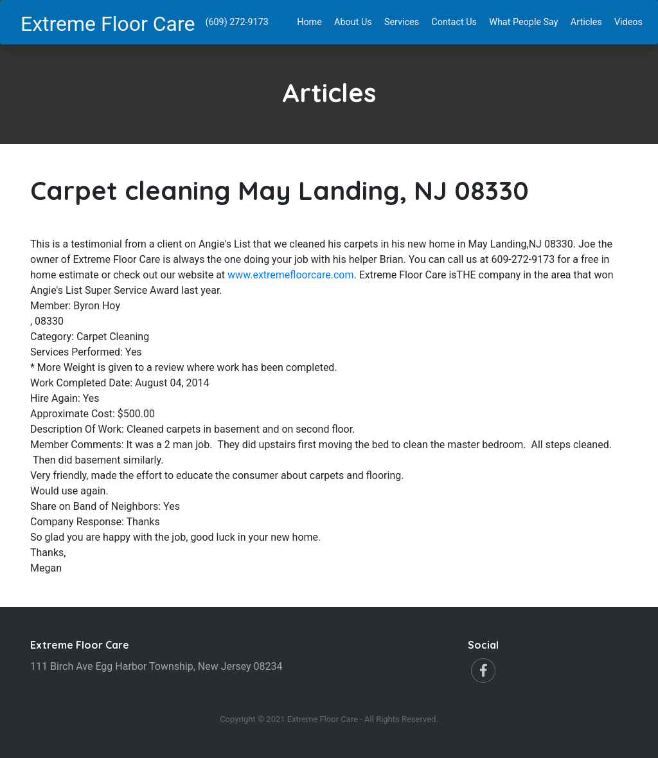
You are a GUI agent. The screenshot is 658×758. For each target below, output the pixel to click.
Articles (589, 21)
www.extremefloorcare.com (290, 275)
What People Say (526, 21)
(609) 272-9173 (237, 22)
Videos (631, 21)
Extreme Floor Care (108, 24)
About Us (355, 21)
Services (404, 21)
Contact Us (456, 21)
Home (312, 21)
